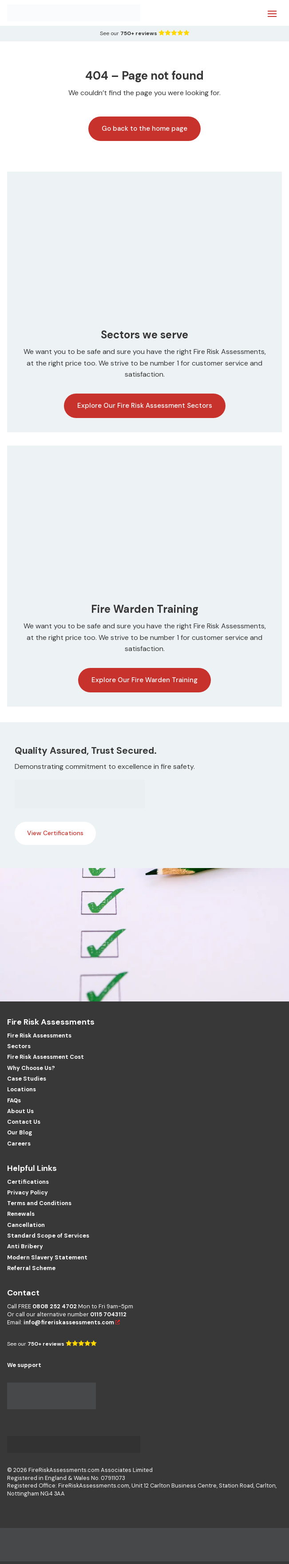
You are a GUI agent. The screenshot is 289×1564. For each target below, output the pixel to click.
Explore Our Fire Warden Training (144, 679)
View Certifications (55, 833)
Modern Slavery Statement (47, 1257)
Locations (21, 1089)
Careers (19, 1143)
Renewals (21, 1214)
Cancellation (26, 1225)
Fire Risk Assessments (39, 1035)
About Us (20, 1111)
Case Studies (26, 1078)
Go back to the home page (144, 128)
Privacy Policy (27, 1192)
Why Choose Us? (31, 1068)
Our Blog (19, 1132)
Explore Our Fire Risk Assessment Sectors (144, 405)
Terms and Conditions (39, 1203)
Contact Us (23, 1122)
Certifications (28, 1182)
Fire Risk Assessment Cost (45, 1057)
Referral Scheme (31, 1268)
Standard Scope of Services (48, 1235)
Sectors (19, 1046)
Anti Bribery (25, 1246)
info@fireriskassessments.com (69, 1322)
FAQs (14, 1100)
